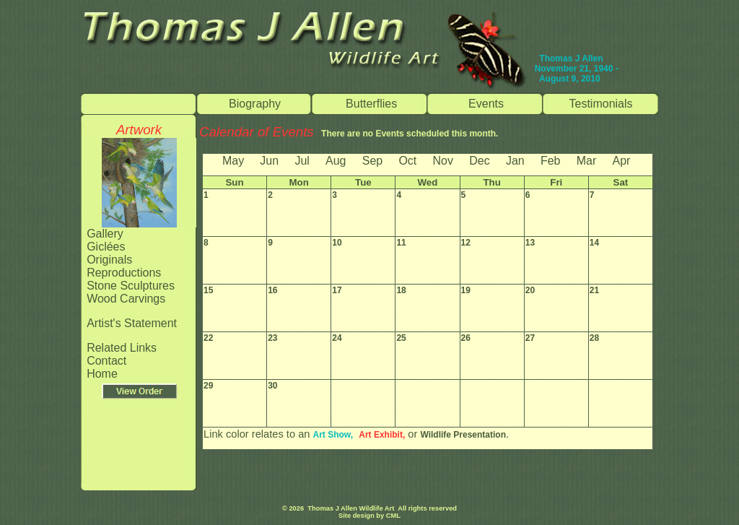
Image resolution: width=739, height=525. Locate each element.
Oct (407, 161)
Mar (587, 161)
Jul (301, 161)
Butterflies (371, 103)
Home (102, 374)
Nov (443, 161)
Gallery (105, 233)
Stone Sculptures (131, 285)
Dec (479, 161)
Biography (255, 103)
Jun (269, 161)
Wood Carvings (126, 298)
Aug (335, 161)
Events (486, 103)
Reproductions (124, 272)
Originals (109, 259)
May (233, 161)
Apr (621, 161)
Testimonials (601, 103)
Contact (106, 361)
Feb (551, 161)
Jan (515, 161)
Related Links (122, 348)
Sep (372, 161)
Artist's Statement (132, 323)
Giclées (106, 246)
